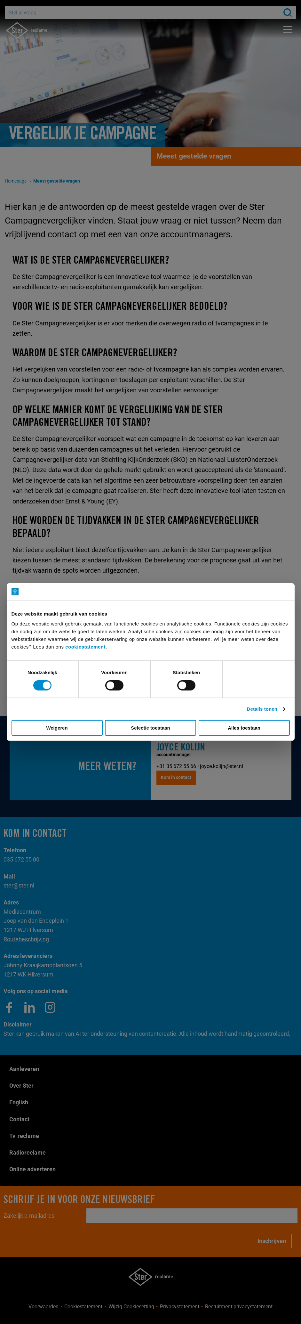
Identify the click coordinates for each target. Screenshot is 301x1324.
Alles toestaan (244, 728)
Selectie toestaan (150, 728)
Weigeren (56, 728)
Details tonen (262, 709)
